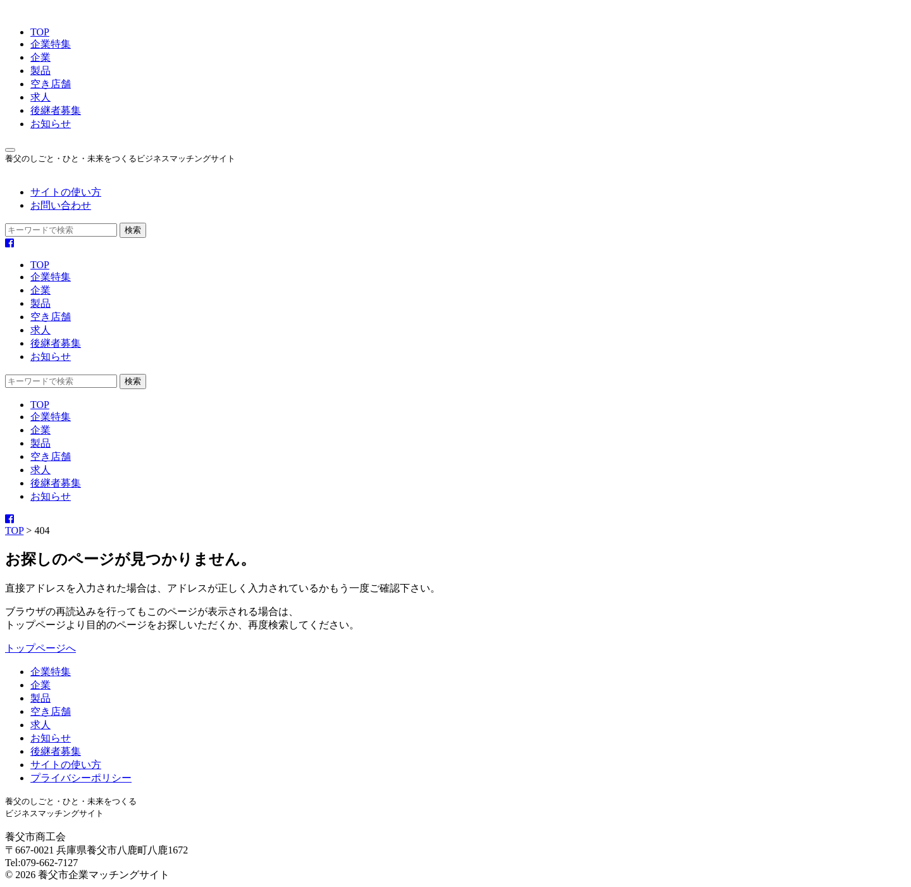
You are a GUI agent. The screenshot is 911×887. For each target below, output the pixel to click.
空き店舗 (50, 83)
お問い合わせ (60, 205)
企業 (40, 57)
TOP (39, 32)
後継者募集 (55, 110)
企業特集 (50, 44)
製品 (40, 70)
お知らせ (50, 123)
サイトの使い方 (65, 192)
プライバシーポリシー (81, 777)
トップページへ (40, 648)
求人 (40, 97)
